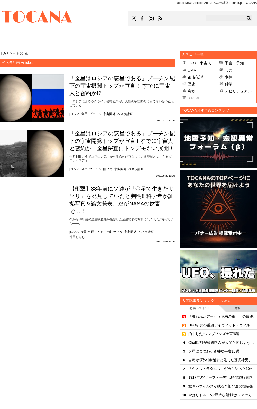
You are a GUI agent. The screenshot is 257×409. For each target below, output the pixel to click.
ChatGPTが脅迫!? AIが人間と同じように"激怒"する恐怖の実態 (222, 342)
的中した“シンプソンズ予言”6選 (214, 334)
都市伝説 (195, 77)
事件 (228, 77)
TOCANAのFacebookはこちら (142, 18)
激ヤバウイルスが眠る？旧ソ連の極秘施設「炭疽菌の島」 (222, 386)
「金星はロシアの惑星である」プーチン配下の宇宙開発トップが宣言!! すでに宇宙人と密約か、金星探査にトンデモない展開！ (122, 140)
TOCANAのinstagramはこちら (151, 18)
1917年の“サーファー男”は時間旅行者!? (220, 377)
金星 (84, 114)
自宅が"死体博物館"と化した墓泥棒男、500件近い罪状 (222, 360)
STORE (194, 98)
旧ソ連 (107, 169)
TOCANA (37, 17)
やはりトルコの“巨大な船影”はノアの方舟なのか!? (222, 395)
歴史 (191, 84)
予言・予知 (234, 63)
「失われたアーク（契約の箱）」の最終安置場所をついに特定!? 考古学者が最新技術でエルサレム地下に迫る (222, 316)
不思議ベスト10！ (199, 308)
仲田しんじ (96, 232)
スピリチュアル (238, 91)
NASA (74, 232)
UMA (192, 70)
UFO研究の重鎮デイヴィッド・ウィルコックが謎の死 (222, 325)
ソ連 (108, 232)
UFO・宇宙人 (199, 63)
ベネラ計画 (125, 114)
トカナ (4, 53)
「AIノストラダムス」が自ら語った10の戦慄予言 (222, 369)
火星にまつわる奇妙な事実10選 (213, 351)
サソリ (118, 232)
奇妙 (191, 91)
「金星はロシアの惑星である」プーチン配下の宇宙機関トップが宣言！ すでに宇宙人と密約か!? (122, 85)
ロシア (74, 114)
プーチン (95, 114)
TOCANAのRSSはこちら (160, 18)
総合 (238, 308)
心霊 (228, 70)
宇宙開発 (109, 114)
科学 (228, 84)
